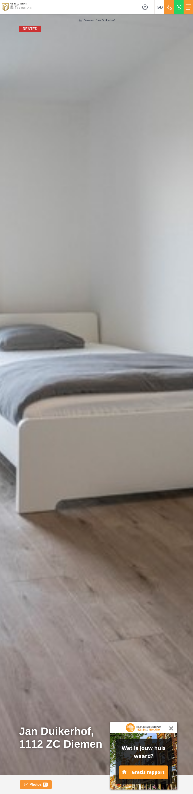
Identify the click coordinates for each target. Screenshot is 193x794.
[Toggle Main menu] (188, 7)
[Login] (146, 7)
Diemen (88, 20)
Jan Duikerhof (105, 20)
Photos (36, 785)
